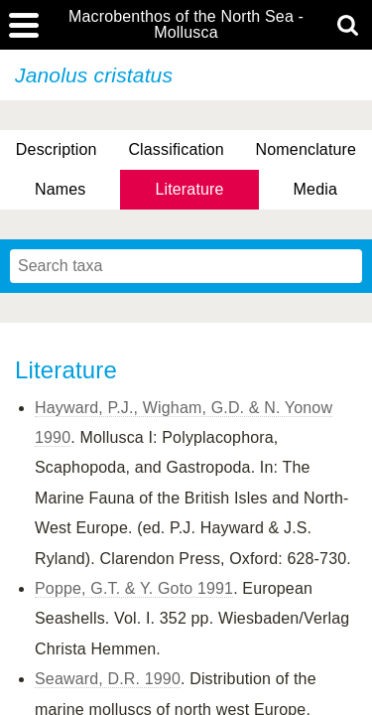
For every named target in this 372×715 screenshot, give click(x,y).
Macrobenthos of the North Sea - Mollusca (186, 25)
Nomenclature (306, 149)
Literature (189, 189)
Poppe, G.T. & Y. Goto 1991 (134, 588)
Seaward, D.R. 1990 (108, 678)
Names (60, 189)
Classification (176, 149)
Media (315, 189)
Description (56, 149)
